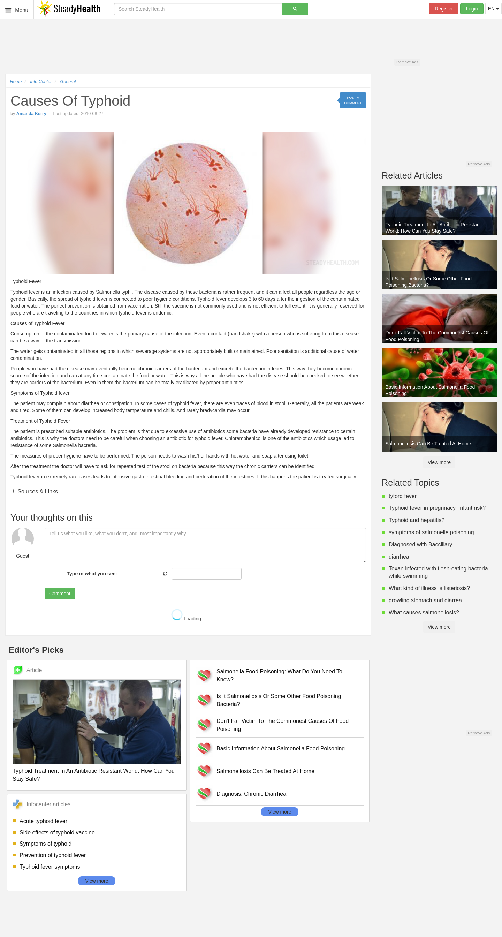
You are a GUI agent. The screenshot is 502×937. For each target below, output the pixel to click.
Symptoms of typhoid (45, 844)
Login (472, 9)
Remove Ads (407, 62)
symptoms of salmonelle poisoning (431, 532)
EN (493, 9)
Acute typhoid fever (43, 821)
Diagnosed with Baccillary (420, 544)
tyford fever (403, 496)
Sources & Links (37, 491)
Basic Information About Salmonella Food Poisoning (280, 748)
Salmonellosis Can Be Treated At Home (265, 771)
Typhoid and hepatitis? (416, 520)
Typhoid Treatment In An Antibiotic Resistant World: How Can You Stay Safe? (94, 775)
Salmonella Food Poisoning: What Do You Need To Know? (279, 675)
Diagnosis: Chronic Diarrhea (251, 794)
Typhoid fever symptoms (50, 867)
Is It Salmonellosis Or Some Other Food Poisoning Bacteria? (278, 700)
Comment (59, 593)
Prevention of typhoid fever (53, 855)
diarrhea (399, 557)
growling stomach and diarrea (425, 600)
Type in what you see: (92, 573)
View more (96, 881)
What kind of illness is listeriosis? (429, 588)
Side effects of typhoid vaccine (57, 833)
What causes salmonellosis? (424, 612)
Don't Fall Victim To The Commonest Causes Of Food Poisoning (282, 725)
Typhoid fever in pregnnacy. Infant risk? (437, 508)
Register (444, 9)
